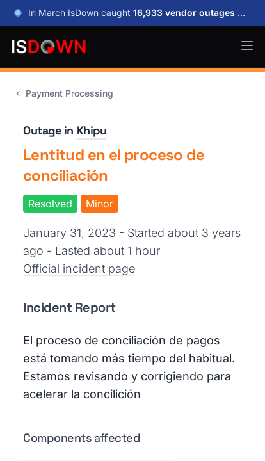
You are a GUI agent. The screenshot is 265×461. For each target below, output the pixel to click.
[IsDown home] (48, 46)
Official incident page (79, 268)
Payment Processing (63, 93)
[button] (247, 45)
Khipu (92, 130)
